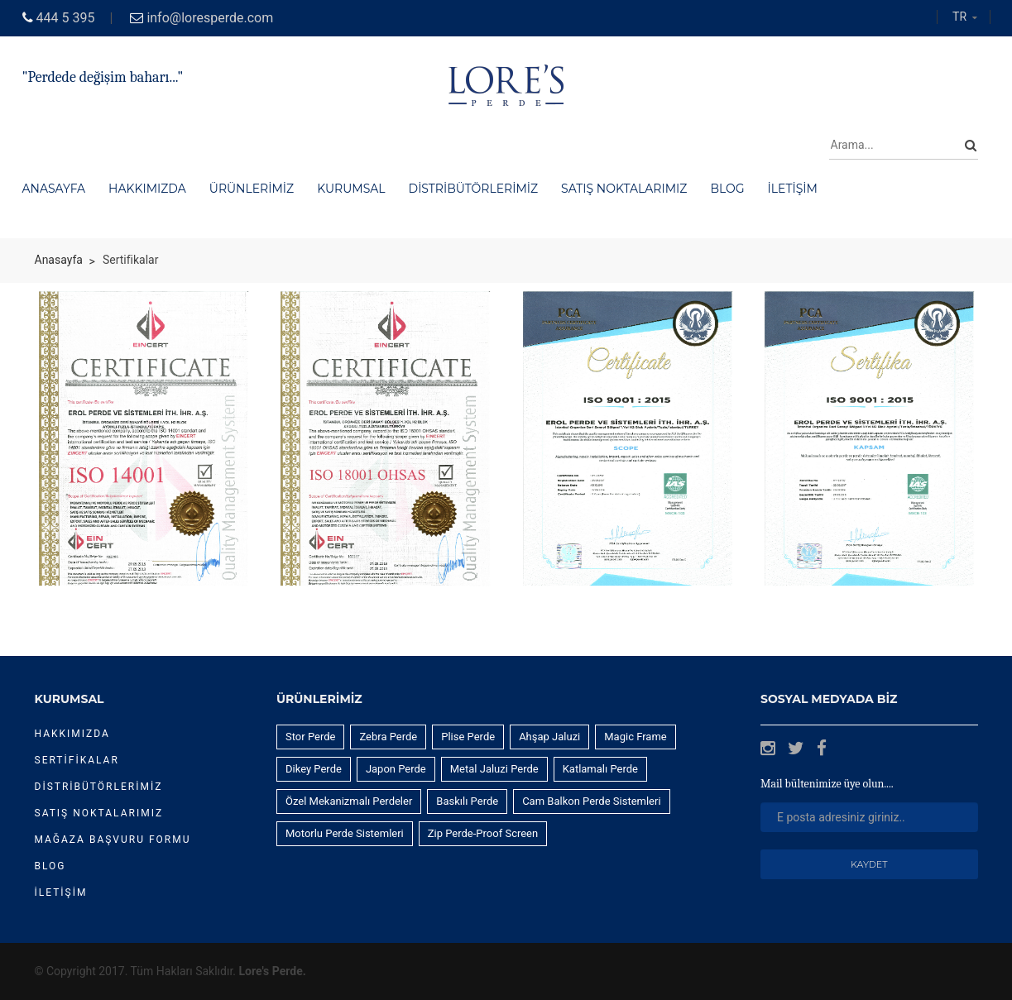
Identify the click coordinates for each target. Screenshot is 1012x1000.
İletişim (61, 892)
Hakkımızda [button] (147, 188)
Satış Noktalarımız (99, 813)
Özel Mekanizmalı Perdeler (348, 801)
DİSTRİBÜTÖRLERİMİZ (99, 786)
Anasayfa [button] (54, 188)
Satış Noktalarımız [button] (624, 188)
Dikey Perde (313, 769)
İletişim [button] (793, 188)
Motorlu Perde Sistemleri (344, 833)
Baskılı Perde (467, 801)
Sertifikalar (77, 760)
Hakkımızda (72, 733)
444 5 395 (65, 18)
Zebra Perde (388, 736)
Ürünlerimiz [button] (251, 188)
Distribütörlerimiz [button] (474, 188)
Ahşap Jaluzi (549, 736)
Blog (50, 866)
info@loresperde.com (209, 18)
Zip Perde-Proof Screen (483, 833)
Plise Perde (468, 736)
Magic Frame (635, 736)
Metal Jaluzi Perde (494, 769)
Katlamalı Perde (600, 769)
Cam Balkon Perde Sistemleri (591, 801)
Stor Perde (310, 736)
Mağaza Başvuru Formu (113, 839)
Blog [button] (727, 188)
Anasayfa (59, 259)
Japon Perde (396, 769)
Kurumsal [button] (351, 188)
